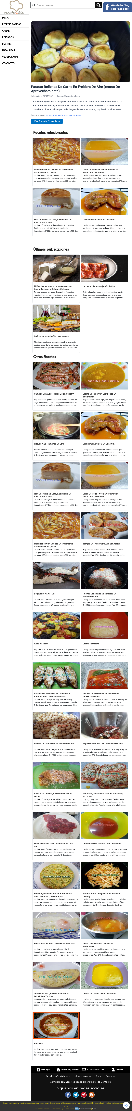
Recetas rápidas (11, 24)
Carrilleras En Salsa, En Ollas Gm (99, 219)
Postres (7, 44)
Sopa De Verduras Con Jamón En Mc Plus (103, 743)
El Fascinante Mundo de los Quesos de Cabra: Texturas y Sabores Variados (52, 288)
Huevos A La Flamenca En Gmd (49, 444)
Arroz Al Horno (41, 643)
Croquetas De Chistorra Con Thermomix (102, 843)
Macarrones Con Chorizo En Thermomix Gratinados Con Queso (53, 171)
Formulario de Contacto (98, 1082)
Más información (85, 1109)
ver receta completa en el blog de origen (63, 115)
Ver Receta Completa (47, 121)
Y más (94, 1109)
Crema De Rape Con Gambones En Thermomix (99, 395)
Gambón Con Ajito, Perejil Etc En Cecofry (54, 394)
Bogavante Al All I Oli (44, 593)
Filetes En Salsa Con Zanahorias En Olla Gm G (53, 845)
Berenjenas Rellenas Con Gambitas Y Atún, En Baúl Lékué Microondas (52, 695)
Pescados (8, 37)
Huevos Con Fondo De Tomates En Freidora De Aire (99, 595)
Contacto (8, 63)
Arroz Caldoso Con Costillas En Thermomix (98, 945)
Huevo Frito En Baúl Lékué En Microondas (54, 943)
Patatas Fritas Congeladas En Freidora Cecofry (101, 895)
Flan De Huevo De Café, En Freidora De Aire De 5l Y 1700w (52, 221)
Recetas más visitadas (58, 1076)
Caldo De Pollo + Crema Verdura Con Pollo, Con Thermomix (100, 171)
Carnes (6, 31)
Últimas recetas (83, 1076)
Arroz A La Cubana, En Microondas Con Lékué (53, 795)
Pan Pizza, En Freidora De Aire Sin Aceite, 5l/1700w (103, 795)
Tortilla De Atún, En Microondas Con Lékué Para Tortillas (51, 995)
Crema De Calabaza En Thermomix (99, 993)
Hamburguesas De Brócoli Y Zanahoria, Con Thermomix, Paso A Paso (53, 895)
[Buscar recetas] (62, 5)
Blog (99, 1076)
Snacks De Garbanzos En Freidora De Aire (54, 743)
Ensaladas (8, 50)
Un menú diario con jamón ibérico (99, 286)
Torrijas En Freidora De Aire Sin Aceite (101, 543)
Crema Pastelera (91, 643)
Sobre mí (111, 1076)
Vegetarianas (10, 57)
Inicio (5, 18)
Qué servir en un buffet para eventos (51, 336)
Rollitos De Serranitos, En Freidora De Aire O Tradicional (101, 695)
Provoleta (38, 1043)
